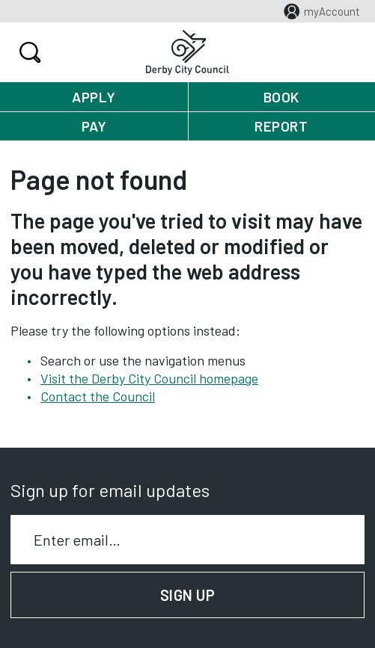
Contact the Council (97, 396)
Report (281, 126)
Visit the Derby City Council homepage (149, 378)
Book (281, 96)
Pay (94, 126)
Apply (94, 96)
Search (28, 52)
